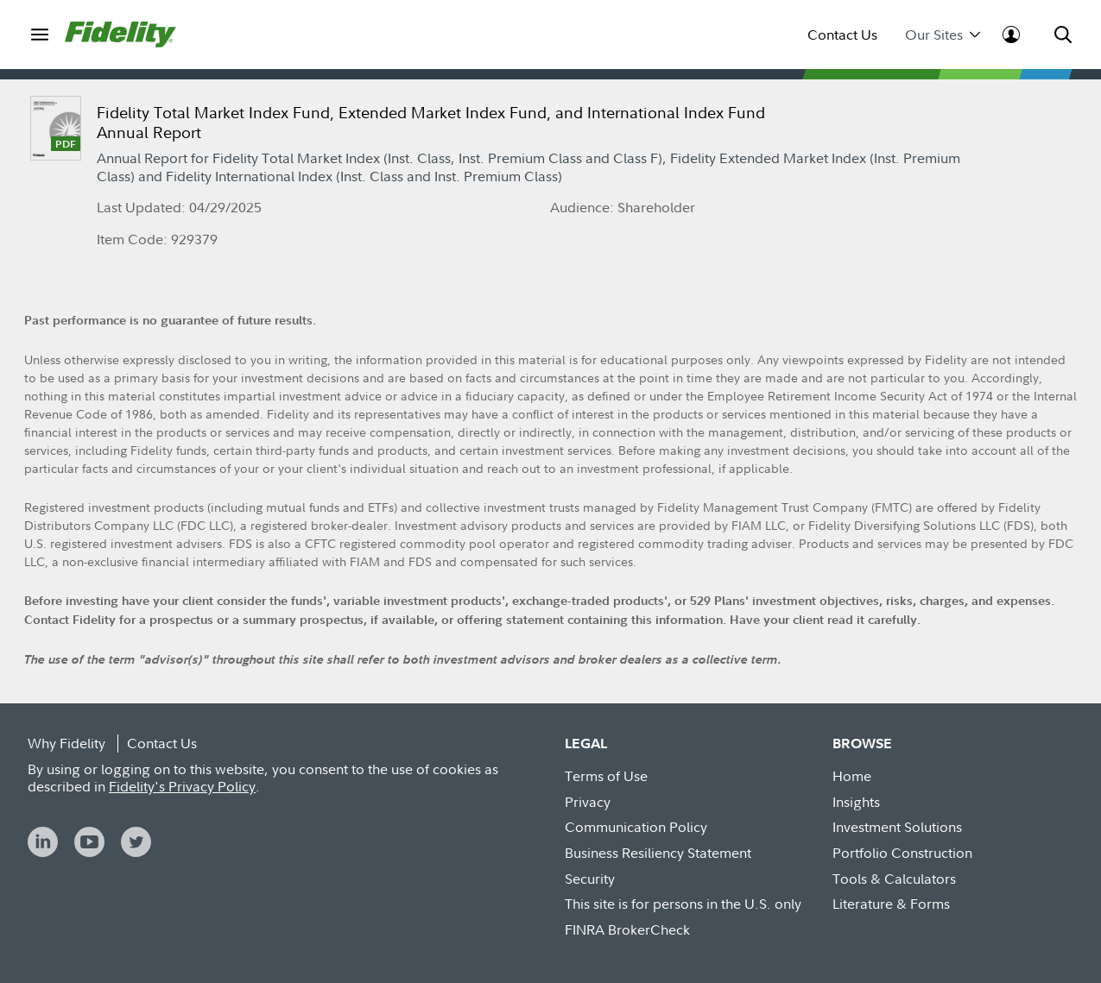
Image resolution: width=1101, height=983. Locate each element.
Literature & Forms (891, 903)
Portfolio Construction (902, 852)
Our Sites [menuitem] (942, 35)
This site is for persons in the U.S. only (683, 903)
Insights (856, 801)
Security (590, 878)
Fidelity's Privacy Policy (182, 786)
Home (851, 775)
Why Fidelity (66, 743)
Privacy (588, 801)
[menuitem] (39, 34)
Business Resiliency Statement (658, 852)
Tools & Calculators (894, 878)
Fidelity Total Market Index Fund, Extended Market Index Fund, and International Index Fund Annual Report (431, 122)
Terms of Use (606, 775)
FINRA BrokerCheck (627, 929)
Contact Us (842, 35)
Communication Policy (636, 826)
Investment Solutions (897, 826)
